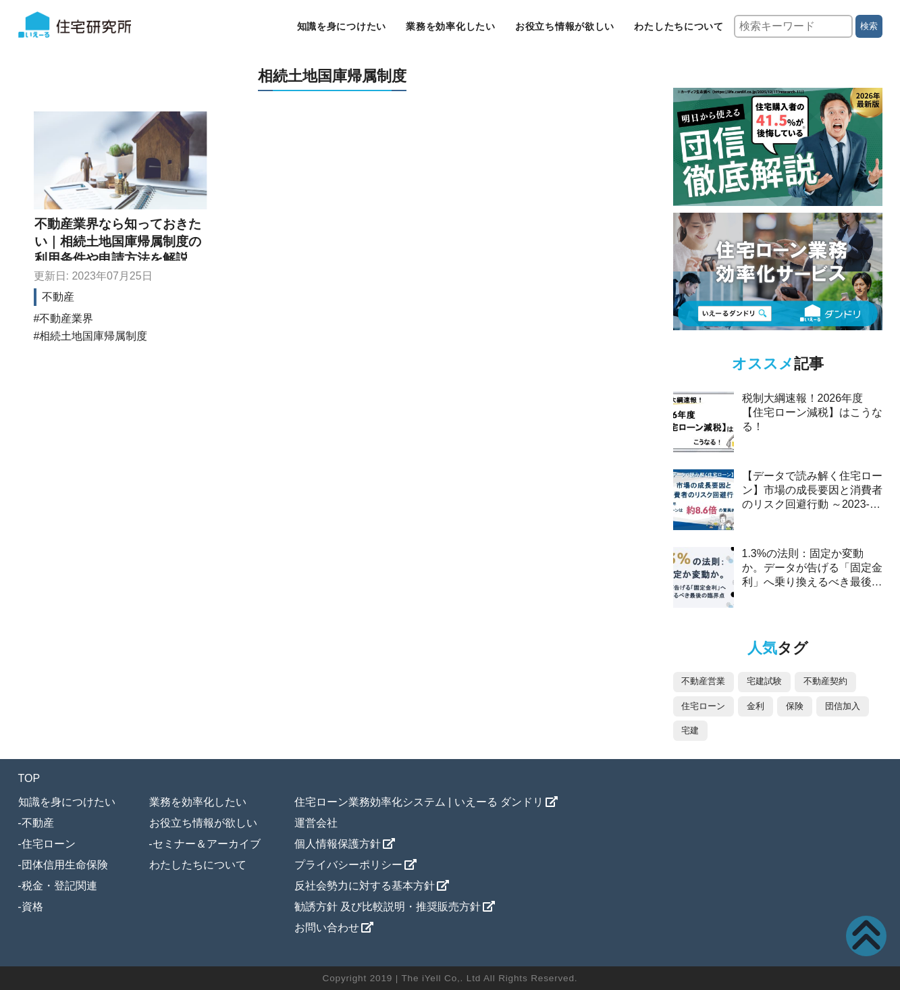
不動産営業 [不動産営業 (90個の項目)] (703, 681)
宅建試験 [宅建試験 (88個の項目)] (764, 681)
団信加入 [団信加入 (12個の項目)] (842, 706)
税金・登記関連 (59, 885)
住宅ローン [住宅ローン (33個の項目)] (703, 706)
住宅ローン (49, 844)
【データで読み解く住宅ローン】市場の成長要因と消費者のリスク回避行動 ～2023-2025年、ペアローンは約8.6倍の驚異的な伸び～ (812, 504)
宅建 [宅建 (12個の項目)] (690, 730)
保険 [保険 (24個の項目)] (794, 706)
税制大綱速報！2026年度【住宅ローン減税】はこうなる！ (812, 412)
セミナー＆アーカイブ (207, 844)
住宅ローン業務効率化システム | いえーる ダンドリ (419, 802)
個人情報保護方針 (337, 844)
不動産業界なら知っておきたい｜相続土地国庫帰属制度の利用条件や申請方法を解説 (117, 241)
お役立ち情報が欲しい (564, 26)
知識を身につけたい (341, 26)
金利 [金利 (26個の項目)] (755, 706)
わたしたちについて (678, 26)
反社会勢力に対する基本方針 (364, 885)
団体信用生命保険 (65, 864)
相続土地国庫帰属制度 (93, 336)
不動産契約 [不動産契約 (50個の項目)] (825, 681)
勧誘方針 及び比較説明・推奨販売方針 (387, 906)
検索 (869, 26)
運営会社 (316, 823)
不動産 (58, 297)
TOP (29, 778)
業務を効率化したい (450, 26)
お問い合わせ (326, 927)
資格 (32, 906)
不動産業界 (66, 318)
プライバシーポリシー (348, 864)
